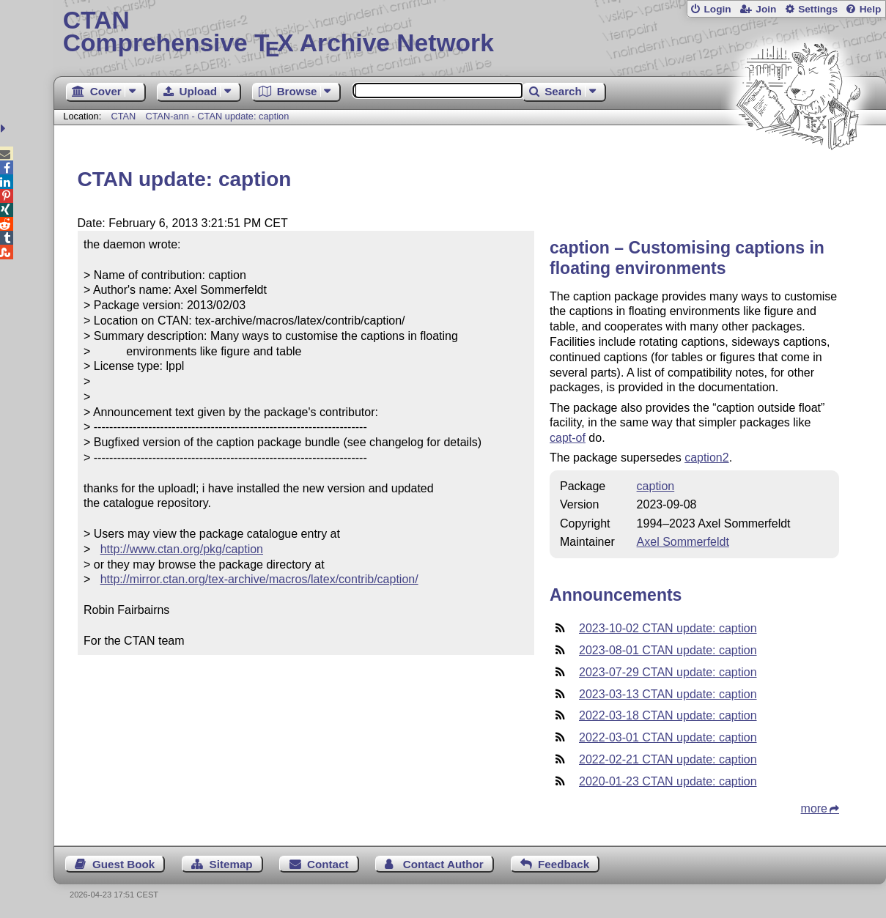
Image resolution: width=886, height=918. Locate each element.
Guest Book (123, 864)
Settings (818, 9)
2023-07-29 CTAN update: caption (668, 672)
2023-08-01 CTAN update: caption (668, 650)
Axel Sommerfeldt (683, 542)
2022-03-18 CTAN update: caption (668, 715)
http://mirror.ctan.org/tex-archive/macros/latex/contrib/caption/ (259, 579)
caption (656, 486)
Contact (328, 864)
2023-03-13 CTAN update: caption (668, 694)
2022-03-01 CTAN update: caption (668, 737)
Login (717, 9)
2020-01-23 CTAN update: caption (668, 781)
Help (871, 9)
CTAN (123, 116)
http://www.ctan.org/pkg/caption (181, 549)
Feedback (563, 864)
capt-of (568, 438)
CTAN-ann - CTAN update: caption (217, 116)
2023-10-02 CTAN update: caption (668, 628)
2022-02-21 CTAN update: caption (668, 759)
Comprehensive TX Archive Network (469, 33)
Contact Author (443, 864)
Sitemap (231, 864)
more (814, 808)
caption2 (706, 457)
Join (766, 9)
